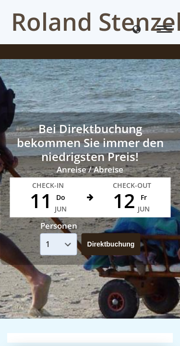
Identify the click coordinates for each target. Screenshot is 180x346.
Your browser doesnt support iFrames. (90, 173)
